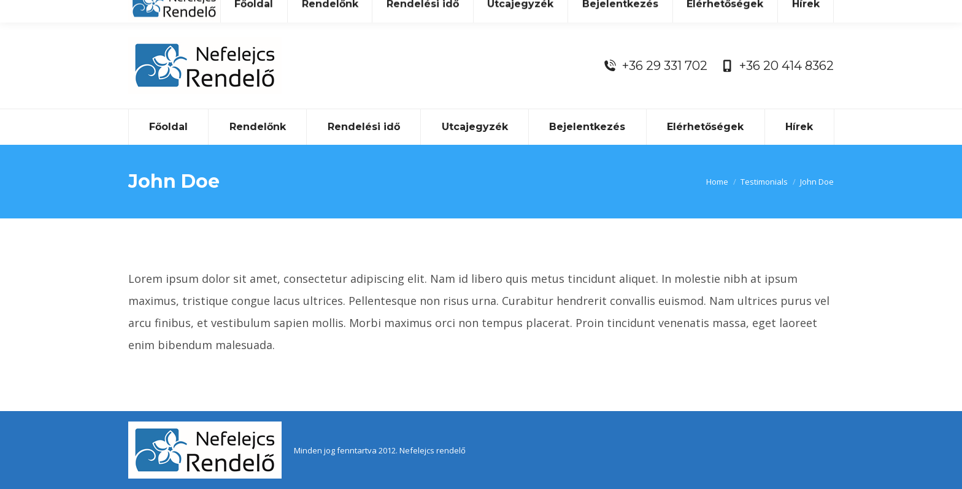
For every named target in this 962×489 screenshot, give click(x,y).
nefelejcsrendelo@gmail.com (557, 11)
